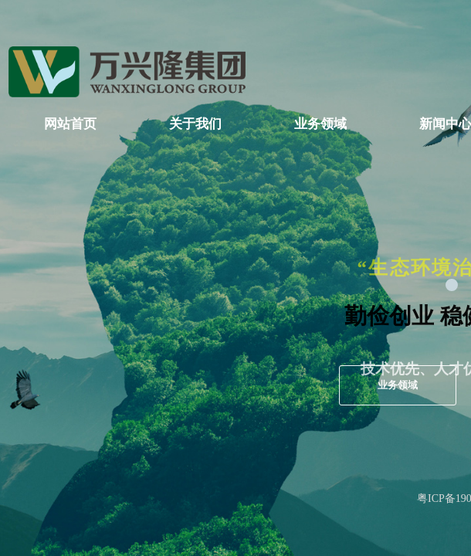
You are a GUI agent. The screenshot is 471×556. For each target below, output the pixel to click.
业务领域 (320, 124)
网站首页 (70, 124)
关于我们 (195, 124)
